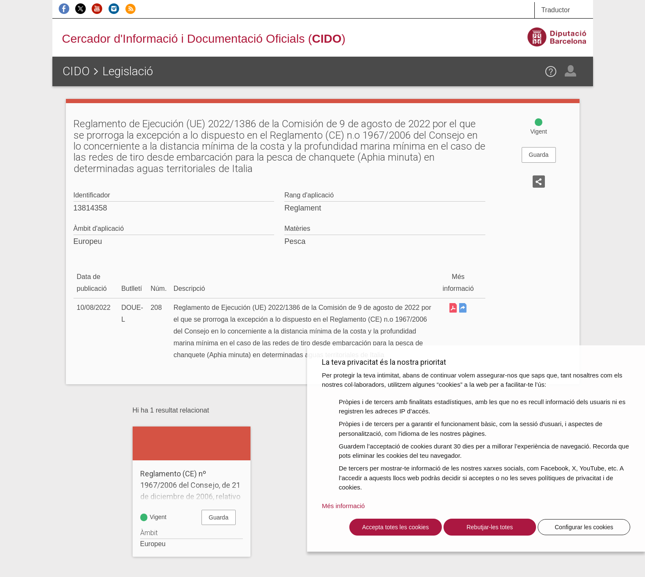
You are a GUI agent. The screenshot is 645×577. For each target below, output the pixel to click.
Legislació (127, 71)
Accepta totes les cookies (395, 527)
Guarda (539, 154)
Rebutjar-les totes (489, 527)
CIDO (76, 71)
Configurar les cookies (584, 527)
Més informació (343, 505)
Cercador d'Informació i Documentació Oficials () (204, 38)
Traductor (555, 10)
